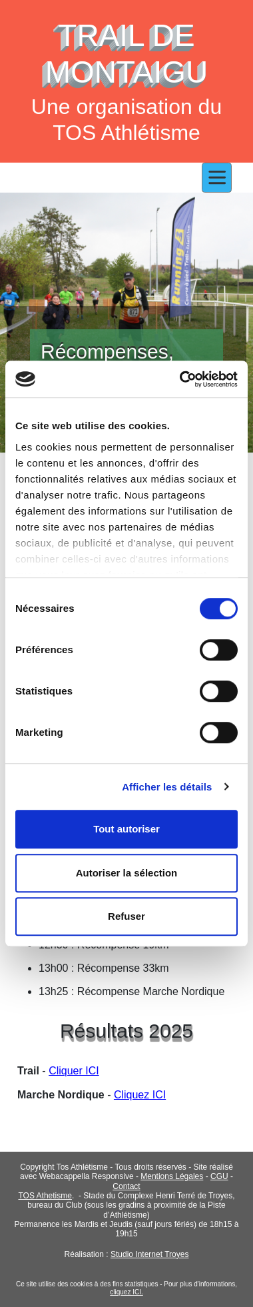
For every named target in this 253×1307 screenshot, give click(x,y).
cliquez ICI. (126, 1292)
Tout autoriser (126, 828)
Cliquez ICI (140, 1094)
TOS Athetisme (44, 1195)
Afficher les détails (167, 786)
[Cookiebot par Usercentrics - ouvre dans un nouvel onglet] (181, 379)
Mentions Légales (171, 1176)
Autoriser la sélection (127, 872)
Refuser (126, 916)
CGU (219, 1176)
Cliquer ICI (74, 1070)
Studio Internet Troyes (149, 1254)
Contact (126, 1186)
